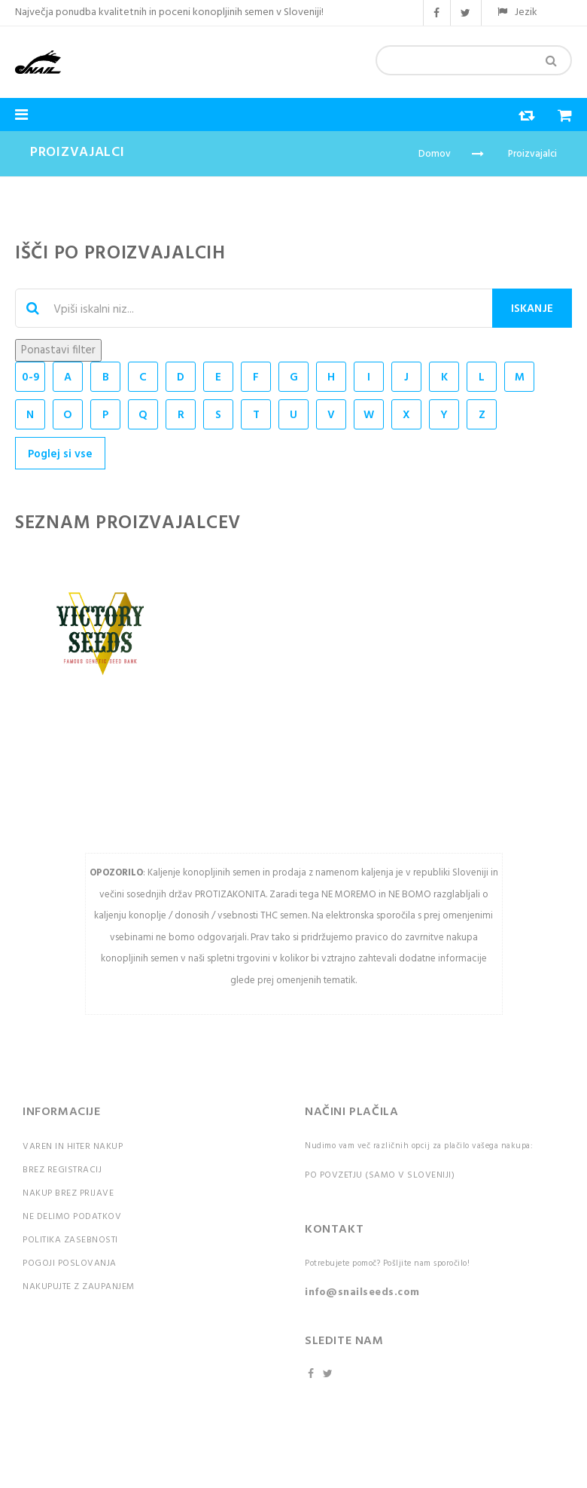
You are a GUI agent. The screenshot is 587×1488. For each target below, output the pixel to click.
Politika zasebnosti (70, 1240)
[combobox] (474, 60)
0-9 (30, 377)
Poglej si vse (60, 454)
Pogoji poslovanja (70, 1263)
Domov (434, 154)
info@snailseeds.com (362, 1292)
